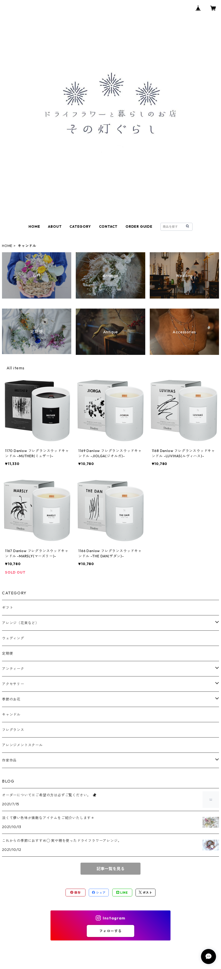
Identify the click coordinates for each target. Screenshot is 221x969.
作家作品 (9, 760)
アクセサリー (13, 684)
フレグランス (13, 730)
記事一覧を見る (110, 868)
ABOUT (55, 226)
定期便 (7, 653)
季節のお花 (11, 699)
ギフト (7, 607)
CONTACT (108, 226)
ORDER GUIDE (139, 226)
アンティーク (13, 668)
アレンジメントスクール (22, 745)
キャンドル (11, 714)
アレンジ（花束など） (20, 623)
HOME (34, 226)
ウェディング (13, 638)
